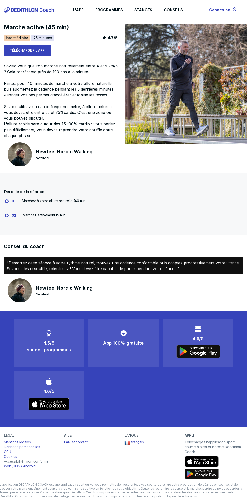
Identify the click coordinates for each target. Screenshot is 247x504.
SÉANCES (143, 9)
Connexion (223, 10)
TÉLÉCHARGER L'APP (27, 50)
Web (7, 466)
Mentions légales (17, 442)
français (134, 443)
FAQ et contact (76, 442)
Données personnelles (22, 447)
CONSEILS (173, 9)
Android (29, 466)
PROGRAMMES (109, 9)
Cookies (10, 456)
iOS (17, 466)
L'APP (78, 9)
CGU (7, 452)
